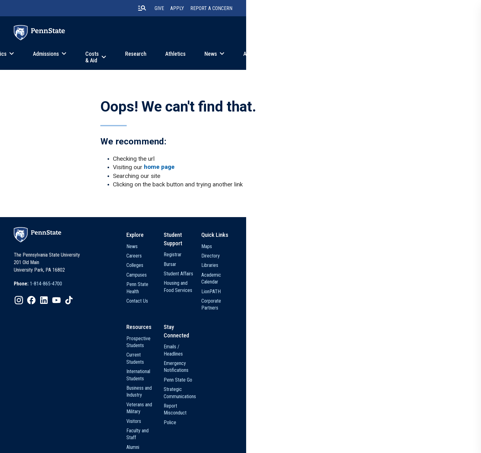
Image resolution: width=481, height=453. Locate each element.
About (374, 58)
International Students (266, 360)
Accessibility (192, 443)
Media (251, 417)
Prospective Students (266, 341)
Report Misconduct (334, 379)
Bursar (321, 267)
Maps (390, 257)
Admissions (157, 58)
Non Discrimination (158, 443)
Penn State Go (329, 360)
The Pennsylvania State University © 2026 (410, 443)
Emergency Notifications (339, 350)
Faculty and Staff (261, 398)
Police (321, 389)
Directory (394, 267)
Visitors (252, 389)
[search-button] (356, 9)
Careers (252, 267)
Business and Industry (266, 369)
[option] (58, 296)
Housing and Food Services (342, 286)
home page (166, 174)
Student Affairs (330, 276)
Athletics (299, 58)
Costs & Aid (209, 58)
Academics (104, 58)
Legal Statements (225, 443)
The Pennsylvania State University (64, 443)
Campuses (255, 286)
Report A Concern (426, 9)
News (334, 58)
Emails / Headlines (333, 341)
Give (373, 9)
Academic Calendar (404, 286)
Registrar (324, 257)
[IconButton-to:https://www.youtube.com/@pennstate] (77, 313)
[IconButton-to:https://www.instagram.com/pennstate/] (39, 313)
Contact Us (256, 305)
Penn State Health (263, 296)
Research (259, 58)
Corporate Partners (404, 305)
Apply (392, 9)
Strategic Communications (341, 369)
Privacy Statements (117, 443)
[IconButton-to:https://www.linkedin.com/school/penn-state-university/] (64, 313)
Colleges (253, 276)
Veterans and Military (265, 379)
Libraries (393, 276)
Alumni (251, 407)
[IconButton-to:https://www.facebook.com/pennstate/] (52, 313)
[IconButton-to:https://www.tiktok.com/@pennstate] (89, 313)
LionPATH (395, 296)
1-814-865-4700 (66, 296)
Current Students (261, 350)
